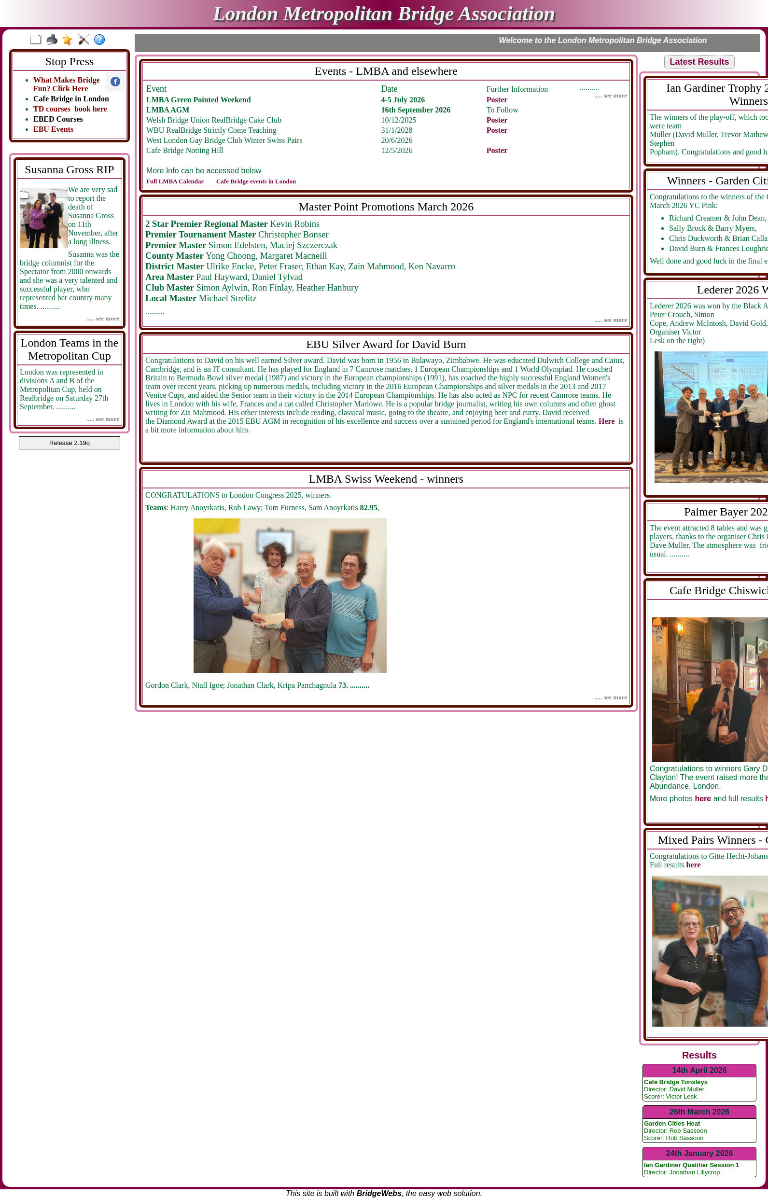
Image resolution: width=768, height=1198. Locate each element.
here (703, 798)
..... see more (102, 318)
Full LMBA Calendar (175, 181)
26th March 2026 (700, 1112)
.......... (372, 87)
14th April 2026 (699, 1070)
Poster (497, 100)
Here (607, 421)
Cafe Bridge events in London (256, 181)
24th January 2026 (699, 1153)
